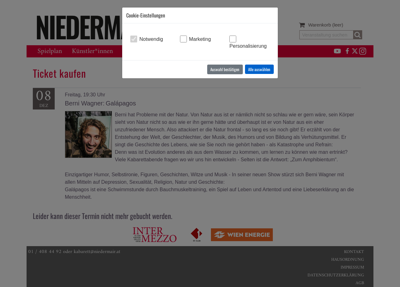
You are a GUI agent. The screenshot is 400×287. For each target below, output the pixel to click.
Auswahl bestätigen (224, 69)
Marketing (200, 39)
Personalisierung (248, 46)
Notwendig (151, 39)
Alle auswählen (259, 69)
